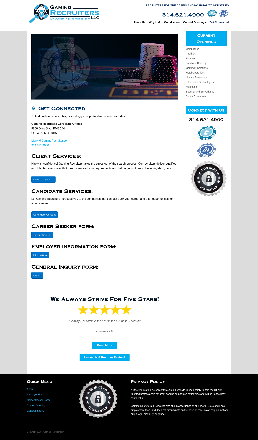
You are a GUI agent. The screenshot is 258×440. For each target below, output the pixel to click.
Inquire (37, 275)
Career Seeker (42, 234)
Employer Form (35, 394)
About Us (140, 22)
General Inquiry (35, 410)
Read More (104, 345)
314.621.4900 (40, 145)
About (30, 389)
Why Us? (155, 22)
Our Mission (172, 22)
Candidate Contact (44, 214)
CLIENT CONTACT (43, 179)
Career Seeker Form (38, 400)
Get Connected (219, 22)
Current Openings (195, 22)
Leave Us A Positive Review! (104, 357)
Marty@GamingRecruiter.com (50, 140)
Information (40, 255)
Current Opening (36, 405)
